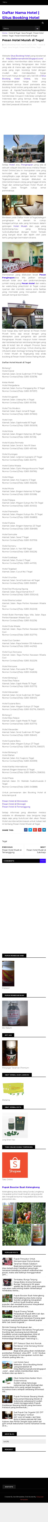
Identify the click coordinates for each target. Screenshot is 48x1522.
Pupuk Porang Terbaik (24, 1328)
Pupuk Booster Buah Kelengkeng (21, 1205)
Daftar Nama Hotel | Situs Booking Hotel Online (21, 17)
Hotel (12, 177)
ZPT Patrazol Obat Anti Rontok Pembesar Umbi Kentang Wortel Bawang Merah (29, 1363)
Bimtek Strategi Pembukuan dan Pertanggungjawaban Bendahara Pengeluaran (23, 1345)
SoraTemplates (18, 1516)
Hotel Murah (25, 238)
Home (5, 35)
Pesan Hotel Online (28, 54)
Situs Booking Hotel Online (20, 88)
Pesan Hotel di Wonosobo (15, 819)
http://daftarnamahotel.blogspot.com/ (24, 68)
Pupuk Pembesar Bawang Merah (29, 1416)
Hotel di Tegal (14, 35)
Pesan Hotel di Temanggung (16, 825)
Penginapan (27, 177)
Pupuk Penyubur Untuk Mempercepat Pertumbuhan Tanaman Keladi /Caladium (27, 1278)
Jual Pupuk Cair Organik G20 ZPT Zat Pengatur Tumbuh (29, 1432)
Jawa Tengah (27, 35)
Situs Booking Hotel (26, 62)
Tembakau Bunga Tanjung (26, 1297)
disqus (42, 879)
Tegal (11, 37)
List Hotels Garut (21, 1381)
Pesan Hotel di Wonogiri (14, 822)
